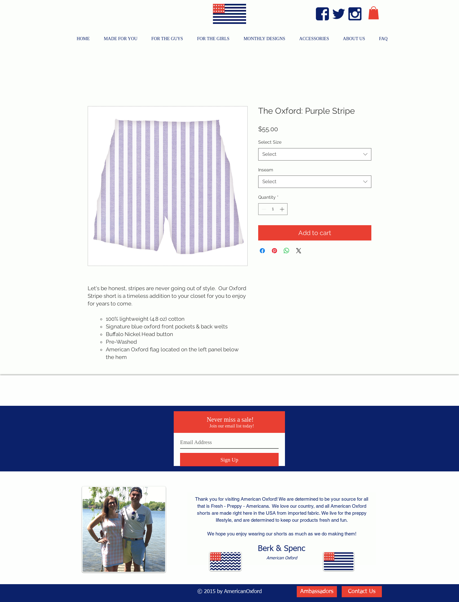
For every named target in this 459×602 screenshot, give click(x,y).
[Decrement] (263, 209)
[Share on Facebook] (262, 250)
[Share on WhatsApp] (286, 250)
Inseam (265, 169)
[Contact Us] (362, 591)
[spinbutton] (273, 209)
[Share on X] (298, 250)
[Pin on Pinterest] (274, 250)
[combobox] (314, 154)
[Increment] (283, 209)
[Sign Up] (229, 459)
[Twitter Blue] (338, 13)
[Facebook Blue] (322, 13)
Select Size (269, 142)
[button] (373, 12)
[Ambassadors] (317, 591)
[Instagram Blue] (354, 13)
